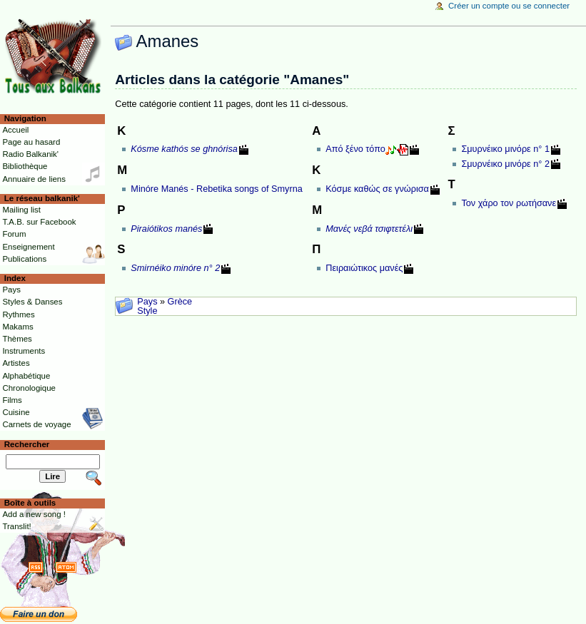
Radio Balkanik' (30, 154)
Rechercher (27, 444)
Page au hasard (31, 142)
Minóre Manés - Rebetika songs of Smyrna (216, 189)
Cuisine (15, 412)
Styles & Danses (32, 301)
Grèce (180, 302)
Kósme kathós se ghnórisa (184, 149)
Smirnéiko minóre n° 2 (175, 268)
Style (147, 311)
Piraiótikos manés (166, 229)
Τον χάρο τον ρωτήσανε (508, 203)
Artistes (15, 363)
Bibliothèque (24, 166)
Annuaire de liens (34, 179)
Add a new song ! (34, 514)
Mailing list (21, 209)
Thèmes (16, 338)
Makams (17, 326)
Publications (24, 259)
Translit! (16, 526)
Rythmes (18, 314)
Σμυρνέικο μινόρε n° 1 (505, 149)
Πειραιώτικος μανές (364, 268)
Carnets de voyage (36, 424)
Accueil (15, 130)
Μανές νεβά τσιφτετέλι (369, 229)
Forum (14, 234)
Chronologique (29, 388)
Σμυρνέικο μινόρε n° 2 (505, 164)
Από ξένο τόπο (355, 149)
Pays (147, 302)
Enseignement (28, 246)
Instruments (23, 351)
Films (11, 400)
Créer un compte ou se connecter (509, 5)
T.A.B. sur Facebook (39, 222)
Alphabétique (26, 376)
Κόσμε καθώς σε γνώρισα (377, 189)
